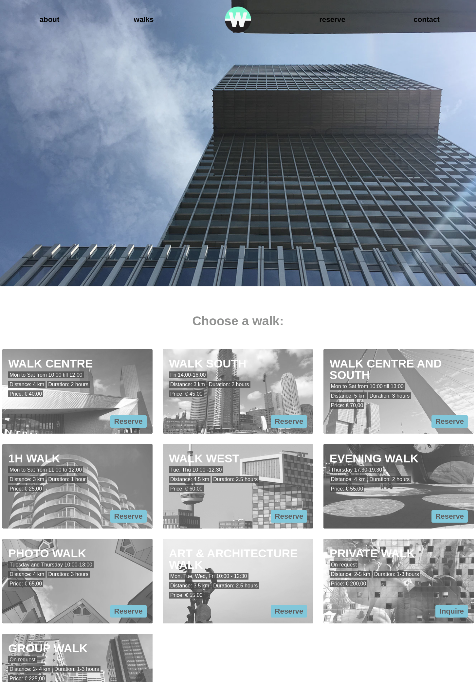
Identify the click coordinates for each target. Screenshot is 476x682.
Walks (144, 19)
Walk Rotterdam (238, 20)
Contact (426, 19)
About (50, 19)
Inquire (451, 611)
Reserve (332, 19)
